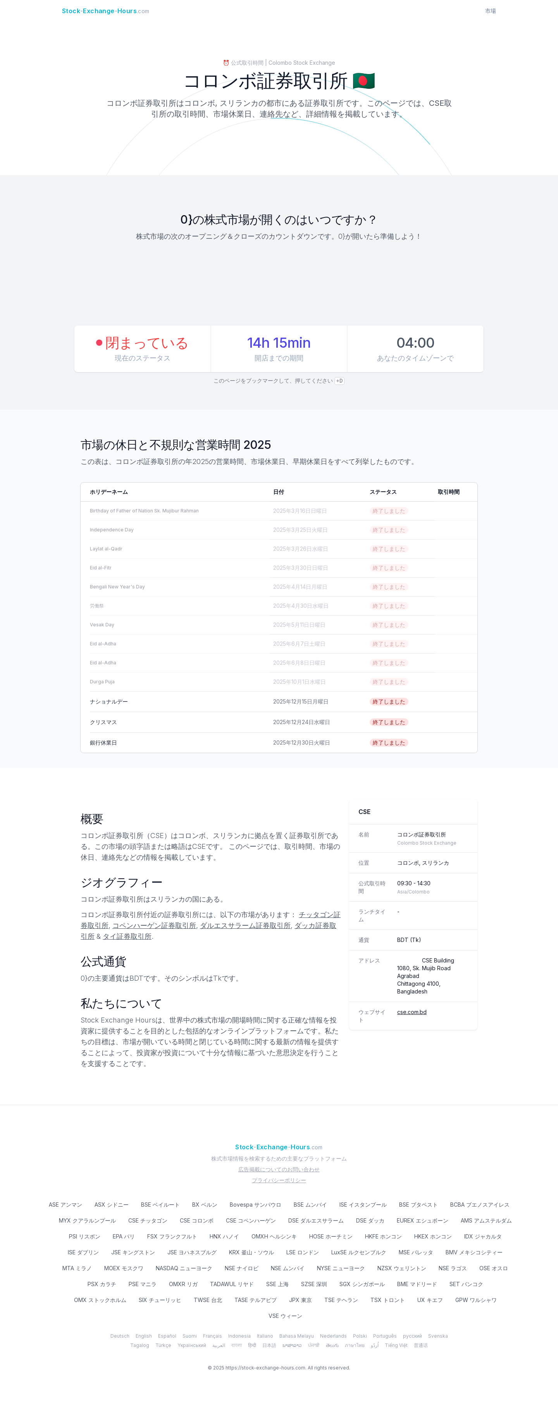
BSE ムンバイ (310, 1204)
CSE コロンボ (197, 1220)
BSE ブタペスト (418, 1204)
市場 (490, 10)
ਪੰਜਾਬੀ (314, 1345)
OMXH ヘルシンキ (274, 1236)
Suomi (190, 1336)
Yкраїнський (191, 1345)
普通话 (421, 1345)
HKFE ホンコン (383, 1236)
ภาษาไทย (355, 1345)
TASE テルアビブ (255, 1300)
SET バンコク (466, 1284)
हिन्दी (252, 1345)
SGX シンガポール (362, 1284)
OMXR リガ (183, 1284)
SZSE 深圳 (314, 1284)
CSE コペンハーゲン (251, 1220)
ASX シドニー (112, 1204)
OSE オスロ (493, 1268)
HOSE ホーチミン (331, 1236)
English (144, 1336)
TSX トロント (387, 1300)
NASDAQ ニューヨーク (184, 1268)
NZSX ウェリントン (401, 1268)
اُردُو (375, 1345)
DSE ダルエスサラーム (316, 1220)
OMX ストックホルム (100, 1300)
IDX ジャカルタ (483, 1236)
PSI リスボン (84, 1236)
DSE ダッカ (370, 1220)
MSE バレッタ (416, 1252)
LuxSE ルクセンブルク (358, 1252)
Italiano (265, 1336)
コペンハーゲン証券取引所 (154, 925)
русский (412, 1336)
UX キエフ (430, 1300)
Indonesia (239, 1336)
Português (385, 1336)
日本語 (269, 1345)
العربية (218, 1345)
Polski (360, 1336)
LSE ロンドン (302, 1252)
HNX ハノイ (224, 1236)
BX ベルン (204, 1204)
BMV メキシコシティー (474, 1252)
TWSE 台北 (208, 1300)
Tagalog (139, 1345)
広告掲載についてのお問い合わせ (279, 1169)
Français (212, 1336)
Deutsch (119, 1336)
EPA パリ (124, 1236)
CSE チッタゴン (147, 1220)
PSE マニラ (143, 1284)
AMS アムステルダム (486, 1220)
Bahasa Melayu (296, 1336)
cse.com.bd (412, 1012)
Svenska (438, 1336)
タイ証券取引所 (127, 936)
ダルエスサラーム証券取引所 (245, 925)
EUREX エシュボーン (422, 1220)
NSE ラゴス (453, 1268)
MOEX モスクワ (123, 1268)
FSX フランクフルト (172, 1236)
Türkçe (163, 1345)
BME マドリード (417, 1284)
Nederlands (333, 1336)
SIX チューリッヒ (160, 1300)
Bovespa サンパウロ (255, 1204)
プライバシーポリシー (279, 1180)
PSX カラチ (102, 1284)
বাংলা (236, 1345)
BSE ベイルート (160, 1204)
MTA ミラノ (77, 1268)
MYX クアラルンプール (87, 1220)
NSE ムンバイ (288, 1268)
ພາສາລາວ (292, 1345)
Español (167, 1336)
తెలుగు (332, 1345)
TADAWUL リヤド (232, 1284)
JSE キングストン (133, 1252)
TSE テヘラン (341, 1300)
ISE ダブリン (83, 1252)
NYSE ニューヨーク (341, 1268)
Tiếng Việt (396, 1345)
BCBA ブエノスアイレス (480, 1204)
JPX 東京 (300, 1300)
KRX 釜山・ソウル (251, 1252)
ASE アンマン (65, 1204)
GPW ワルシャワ (476, 1300)
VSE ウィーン (285, 1315)
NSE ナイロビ (241, 1268)
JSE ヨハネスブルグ (192, 1252)
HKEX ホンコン (433, 1236)
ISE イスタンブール (363, 1204)
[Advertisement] (279, 284)
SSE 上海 (277, 1284)
